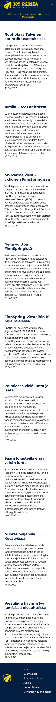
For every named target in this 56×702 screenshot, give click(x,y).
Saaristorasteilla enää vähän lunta (24, 460)
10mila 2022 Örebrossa (25, 107)
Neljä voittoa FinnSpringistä (18, 246)
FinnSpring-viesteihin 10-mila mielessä (27, 319)
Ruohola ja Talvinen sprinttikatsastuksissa (25, 36)
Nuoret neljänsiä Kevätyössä (19, 536)
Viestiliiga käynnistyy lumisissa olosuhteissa (25, 605)
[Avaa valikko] (52, 5)
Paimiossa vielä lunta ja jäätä (26, 388)
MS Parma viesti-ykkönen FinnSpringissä (27, 177)
